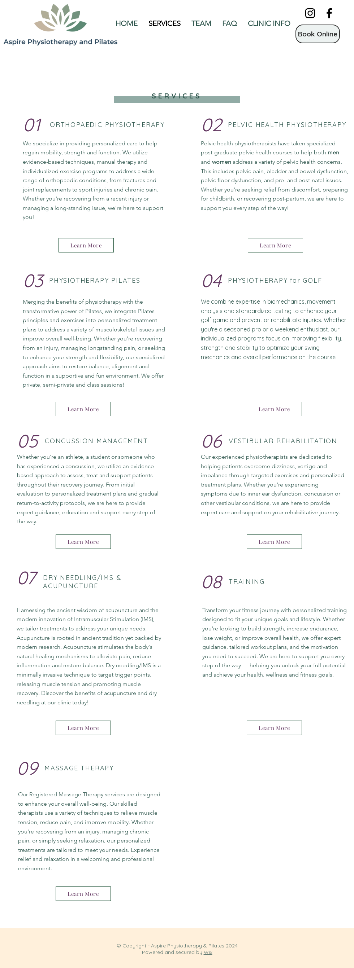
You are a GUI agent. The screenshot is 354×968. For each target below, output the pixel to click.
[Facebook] (329, 13)
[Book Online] (317, 34)
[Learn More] (86, 245)
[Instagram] (310, 13)
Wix (208, 952)
